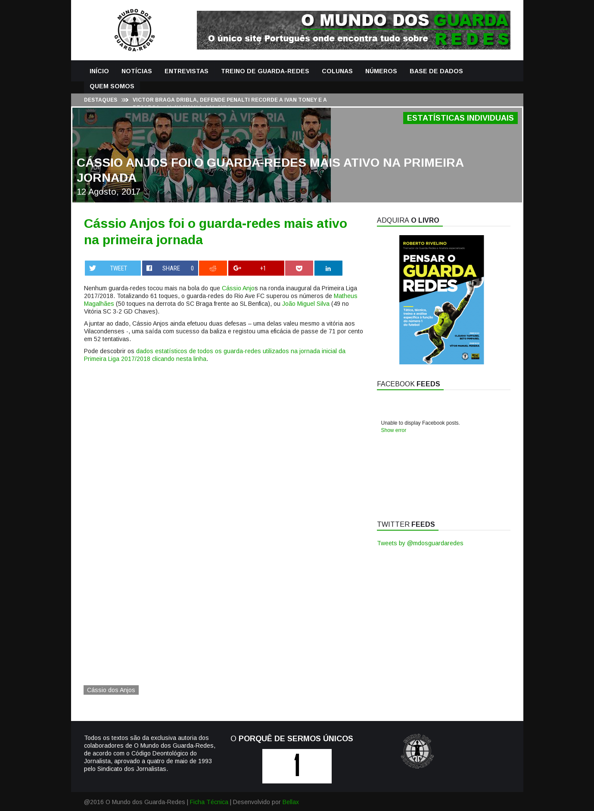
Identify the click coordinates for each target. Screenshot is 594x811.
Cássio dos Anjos (111, 690)
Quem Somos (112, 86)
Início (99, 71)
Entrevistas (186, 71)
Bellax (291, 802)
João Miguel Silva (306, 303)
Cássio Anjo (238, 288)
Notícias (136, 71)
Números (381, 71)
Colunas (337, 71)
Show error (394, 430)
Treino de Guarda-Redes (265, 71)
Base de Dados (436, 71)
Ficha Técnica (209, 802)
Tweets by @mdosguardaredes (420, 543)
